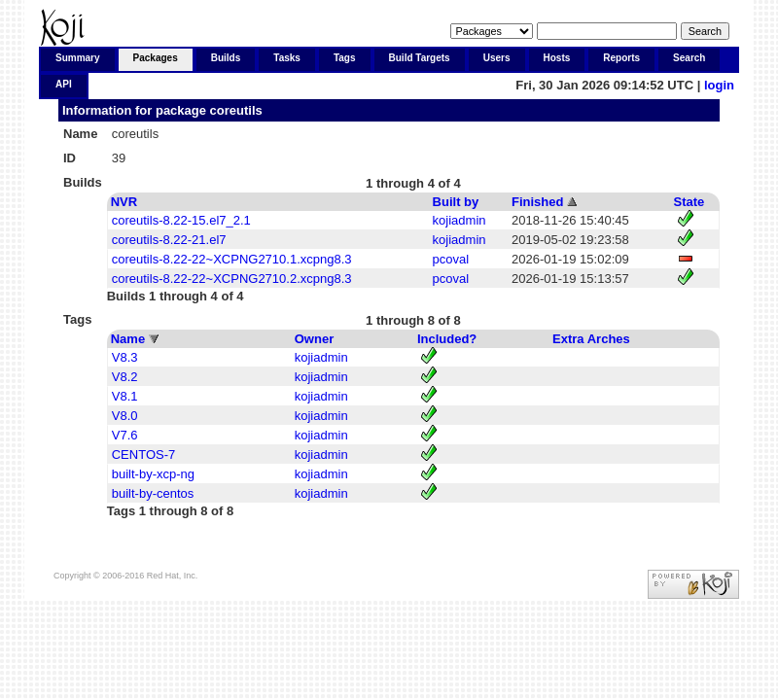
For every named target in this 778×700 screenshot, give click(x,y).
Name (128, 339)
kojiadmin (459, 220)
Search (689, 57)
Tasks (287, 57)
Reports (621, 57)
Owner (314, 339)
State (689, 201)
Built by (456, 201)
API (63, 84)
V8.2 (125, 376)
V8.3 (125, 357)
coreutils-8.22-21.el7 (169, 239)
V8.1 (125, 396)
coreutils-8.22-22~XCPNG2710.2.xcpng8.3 (232, 278)
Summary (77, 57)
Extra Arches (591, 339)
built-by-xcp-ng (153, 474)
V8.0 (125, 415)
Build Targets (419, 57)
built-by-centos (153, 493)
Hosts (557, 57)
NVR (124, 201)
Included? (447, 339)
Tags (345, 57)
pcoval (451, 259)
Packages (155, 57)
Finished (537, 201)
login (719, 85)
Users (497, 57)
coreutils (236, 110)
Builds (226, 57)
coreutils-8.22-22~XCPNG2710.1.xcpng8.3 (232, 259)
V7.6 (125, 435)
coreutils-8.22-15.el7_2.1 (181, 220)
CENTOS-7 (144, 454)
